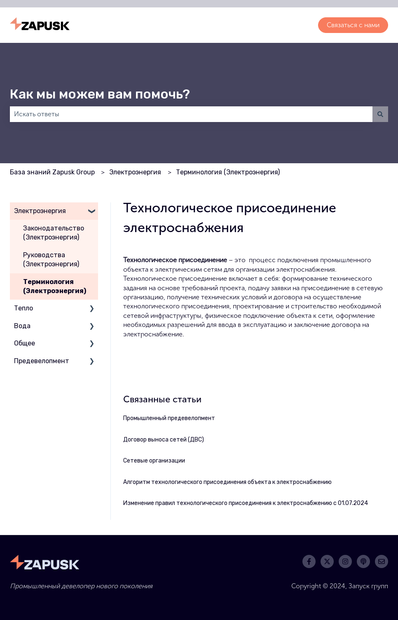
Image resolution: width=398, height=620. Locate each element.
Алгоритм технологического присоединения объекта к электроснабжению (227, 482)
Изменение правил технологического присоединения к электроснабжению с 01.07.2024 (245, 503)
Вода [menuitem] (22, 326)
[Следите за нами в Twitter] (327, 561)
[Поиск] (380, 114)
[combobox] (191, 114)
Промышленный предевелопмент (169, 418)
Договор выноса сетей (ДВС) (163, 439)
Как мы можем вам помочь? (100, 94)
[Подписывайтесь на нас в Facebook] (309, 561)
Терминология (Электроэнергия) (228, 172)
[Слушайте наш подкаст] (363, 561)
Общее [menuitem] (24, 343)
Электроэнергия (135, 172)
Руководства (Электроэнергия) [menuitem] (51, 259)
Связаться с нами (353, 25)
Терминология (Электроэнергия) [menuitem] (54, 286)
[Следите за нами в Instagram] (345, 561)
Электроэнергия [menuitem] (40, 211)
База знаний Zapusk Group (52, 172)
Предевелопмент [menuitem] (41, 361)
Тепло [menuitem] (23, 308)
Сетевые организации (154, 460)
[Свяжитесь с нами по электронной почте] (381, 561)
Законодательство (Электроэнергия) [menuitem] (53, 232)
